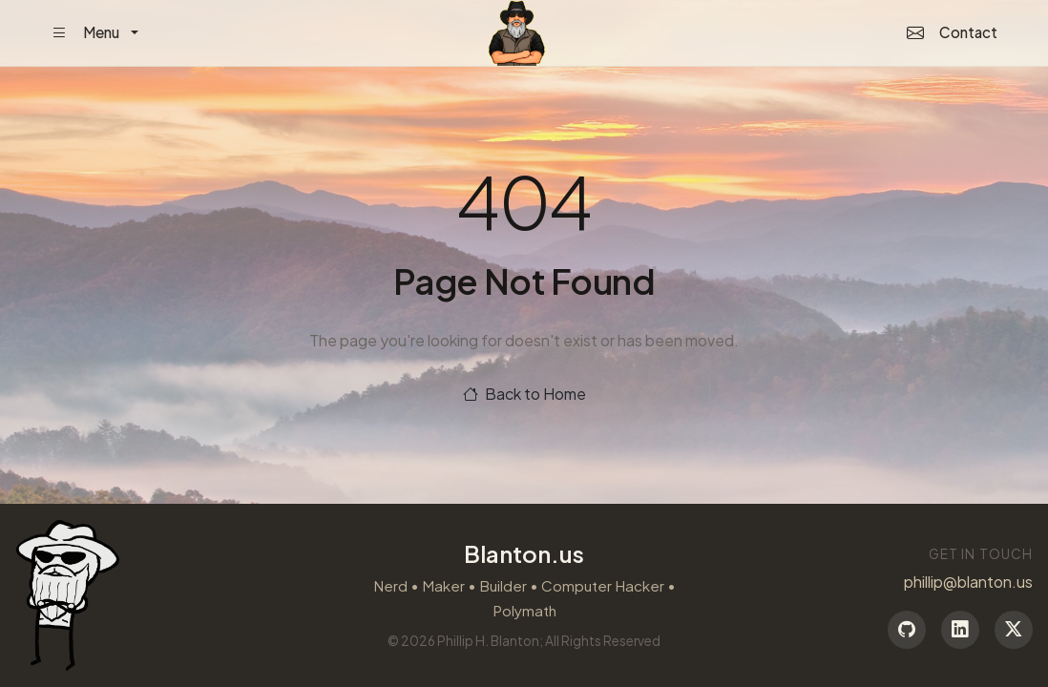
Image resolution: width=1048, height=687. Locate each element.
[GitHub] (907, 630)
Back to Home (524, 394)
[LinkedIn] (960, 630)
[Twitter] (1014, 630)
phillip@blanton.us (968, 582)
